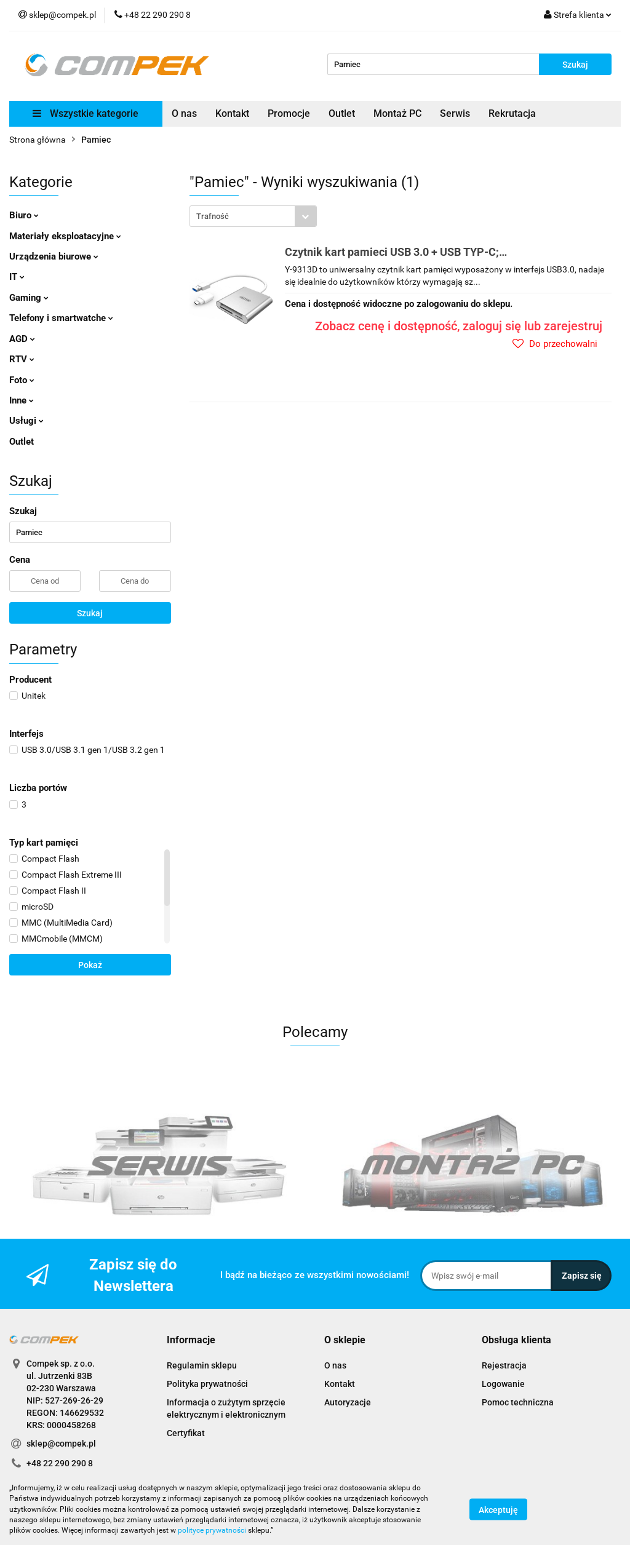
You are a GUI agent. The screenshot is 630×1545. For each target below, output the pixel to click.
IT (17, 276)
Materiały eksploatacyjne (65, 236)
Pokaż (90, 965)
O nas (184, 113)
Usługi (26, 420)
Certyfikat (186, 1433)
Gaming (29, 297)
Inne (21, 400)
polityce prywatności (212, 1530)
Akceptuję (498, 1510)
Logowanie (503, 1384)
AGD (22, 338)
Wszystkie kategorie (85, 113)
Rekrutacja (512, 113)
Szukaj (90, 613)
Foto (21, 380)
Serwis (455, 113)
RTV (21, 359)
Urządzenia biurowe (53, 256)
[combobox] (253, 216)
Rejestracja (504, 1365)
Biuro (24, 215)
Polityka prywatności (207, 1384)
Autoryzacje (347, 1402)
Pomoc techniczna (518, 1402)
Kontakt (232, 113)
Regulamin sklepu (202, 1365)
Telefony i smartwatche (61, 318)
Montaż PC (397, 113)
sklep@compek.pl (61, 1443)
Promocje (289, 113)
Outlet (342, 113)
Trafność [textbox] (212, 216)
